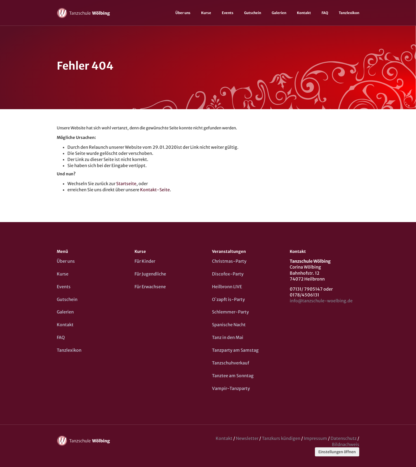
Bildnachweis (345, 444)
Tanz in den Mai (227, 337)
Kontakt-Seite (155, 189)
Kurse (206, 13)
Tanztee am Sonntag (233, 375)
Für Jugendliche (150, 274)
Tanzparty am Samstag (235, 350)
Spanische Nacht (229, 324)
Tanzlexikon (349, 13)
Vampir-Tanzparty (231, 388)
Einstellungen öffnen (337, 451)
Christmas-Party (229, 261)
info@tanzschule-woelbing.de (321, 300)
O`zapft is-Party (228, 299)
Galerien (279, 13)
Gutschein (252, 13)
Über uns (182, 13)
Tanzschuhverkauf (230, 363)
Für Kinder (145, 261)
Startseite (126, 183)
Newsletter (247, 438)
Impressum (315, 438)
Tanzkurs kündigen (281, 438)
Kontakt (304, 13)
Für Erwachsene (150, 286)
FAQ (325, 13)
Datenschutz (344, 438)
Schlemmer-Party (230, 312)
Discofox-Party (228, 274)
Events (227, 13)
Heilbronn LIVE (227, 286)
